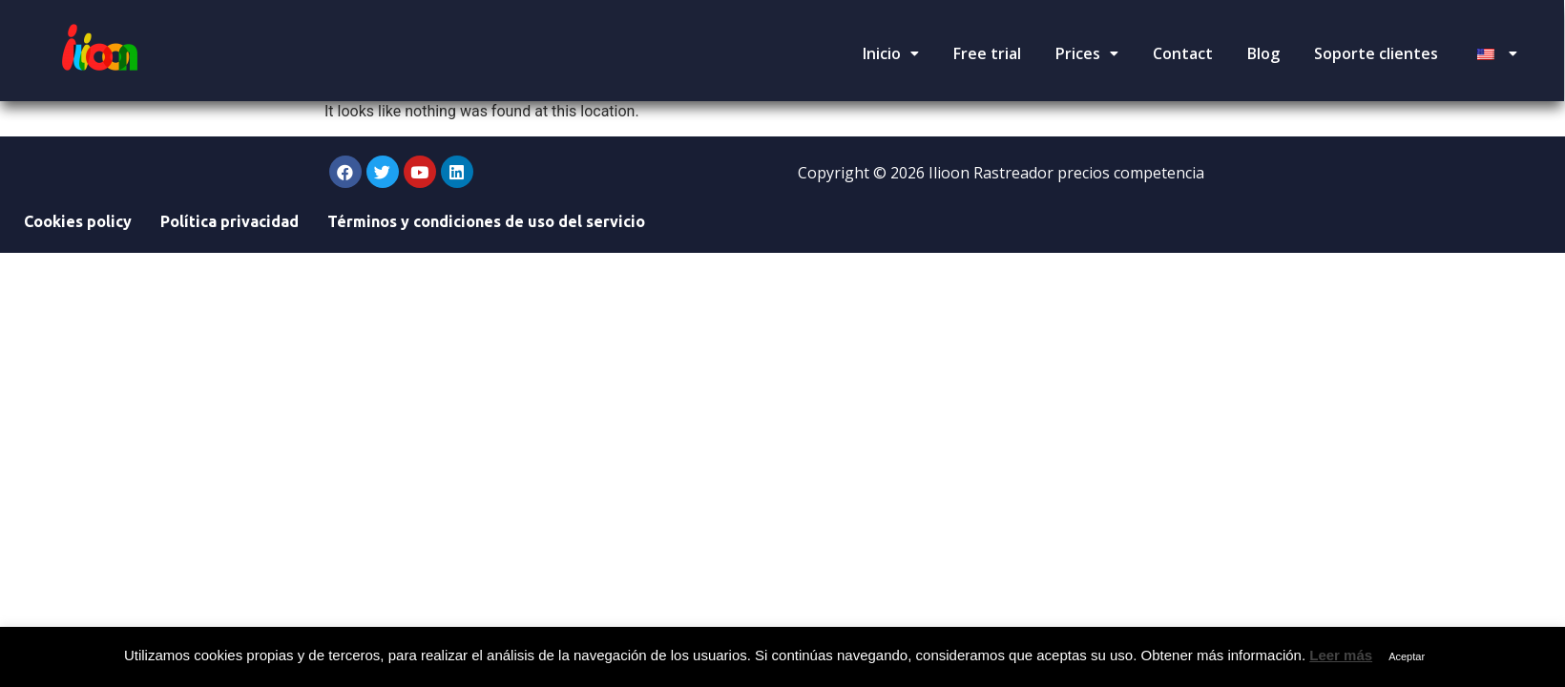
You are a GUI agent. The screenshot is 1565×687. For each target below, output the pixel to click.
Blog (1263, 53)
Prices (1086, 53)
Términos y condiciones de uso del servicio (486, 221)
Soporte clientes (1376, 53)
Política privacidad (229, 221)
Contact (1183, 53)
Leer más (1340, 655)
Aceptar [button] (1406, 656)
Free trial (987, 53)
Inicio (891, 53)
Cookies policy (78, 221)
